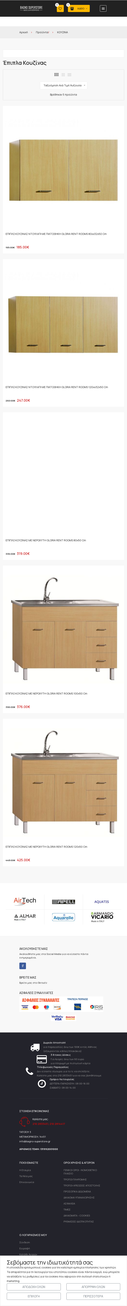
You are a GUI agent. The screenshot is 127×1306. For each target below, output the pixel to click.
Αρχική (23, 32)
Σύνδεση (24, 1243)
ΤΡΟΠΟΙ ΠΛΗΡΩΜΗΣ (75, 1180)
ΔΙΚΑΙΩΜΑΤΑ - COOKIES (77, 1216)
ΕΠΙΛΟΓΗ (34, 1296)
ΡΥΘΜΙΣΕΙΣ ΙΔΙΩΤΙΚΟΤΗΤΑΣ (79, 1222)
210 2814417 (57, 1124)
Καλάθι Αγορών (28, 1255)
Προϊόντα (42, 32)
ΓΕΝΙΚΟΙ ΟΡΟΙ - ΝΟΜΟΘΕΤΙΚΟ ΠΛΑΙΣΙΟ (80, 1172)
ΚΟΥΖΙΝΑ (62, 32)
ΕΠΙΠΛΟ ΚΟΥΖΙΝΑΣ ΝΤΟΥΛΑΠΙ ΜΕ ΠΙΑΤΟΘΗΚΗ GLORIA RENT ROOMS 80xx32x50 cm (56, 234)
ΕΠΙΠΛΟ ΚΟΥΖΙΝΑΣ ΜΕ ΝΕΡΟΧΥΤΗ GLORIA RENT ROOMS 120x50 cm (46, 847)
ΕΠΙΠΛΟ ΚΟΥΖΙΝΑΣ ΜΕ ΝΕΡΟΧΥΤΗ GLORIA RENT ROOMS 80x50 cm (46, 540)
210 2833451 (40, 1124)
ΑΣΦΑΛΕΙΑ (69, 1204)
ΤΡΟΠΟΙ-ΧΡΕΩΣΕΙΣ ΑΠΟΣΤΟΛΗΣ (82, 1186)
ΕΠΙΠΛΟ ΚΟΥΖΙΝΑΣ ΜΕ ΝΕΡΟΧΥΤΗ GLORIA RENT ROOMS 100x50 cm (46, 694)
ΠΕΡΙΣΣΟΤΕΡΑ (93, 1296)
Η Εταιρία (25, 1170)
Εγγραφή (24, 1249)
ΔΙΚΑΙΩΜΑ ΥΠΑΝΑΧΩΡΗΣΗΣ (79, 1198)
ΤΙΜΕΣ (67, 1210)
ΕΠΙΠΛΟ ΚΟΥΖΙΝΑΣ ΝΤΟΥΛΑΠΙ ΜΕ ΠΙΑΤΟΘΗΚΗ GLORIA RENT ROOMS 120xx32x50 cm (57, 387)
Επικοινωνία (26, 1182)
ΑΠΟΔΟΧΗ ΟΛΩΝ (33, 1287)
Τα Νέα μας (26, 1176)
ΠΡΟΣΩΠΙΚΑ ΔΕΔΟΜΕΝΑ (77, 1192)
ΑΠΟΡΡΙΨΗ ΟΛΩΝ (93, 1287)
